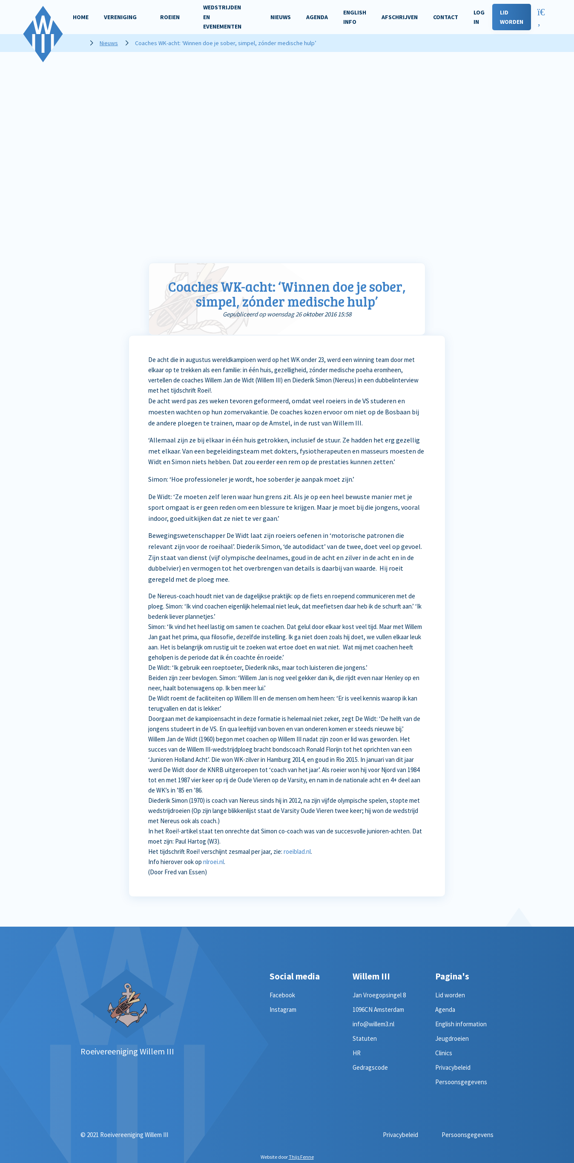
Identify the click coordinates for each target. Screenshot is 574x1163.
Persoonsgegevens (461, 1082)
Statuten (365, 1038)
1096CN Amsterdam (378, 1009)
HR (357, 1053)
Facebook (282, 995)
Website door (287, 1157)
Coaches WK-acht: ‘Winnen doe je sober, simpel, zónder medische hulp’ (287, 293)
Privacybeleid (453, 1067)
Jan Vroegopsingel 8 (379, 995)
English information (461, 1024)
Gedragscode (370, 1067)
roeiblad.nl (297, 851)
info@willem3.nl (373, 1024)
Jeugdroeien (452, 1038)
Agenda (445, 1009)
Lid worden (450, 995)
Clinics (443, 1053)
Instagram (283, 1009)
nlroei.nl (213, 862)
